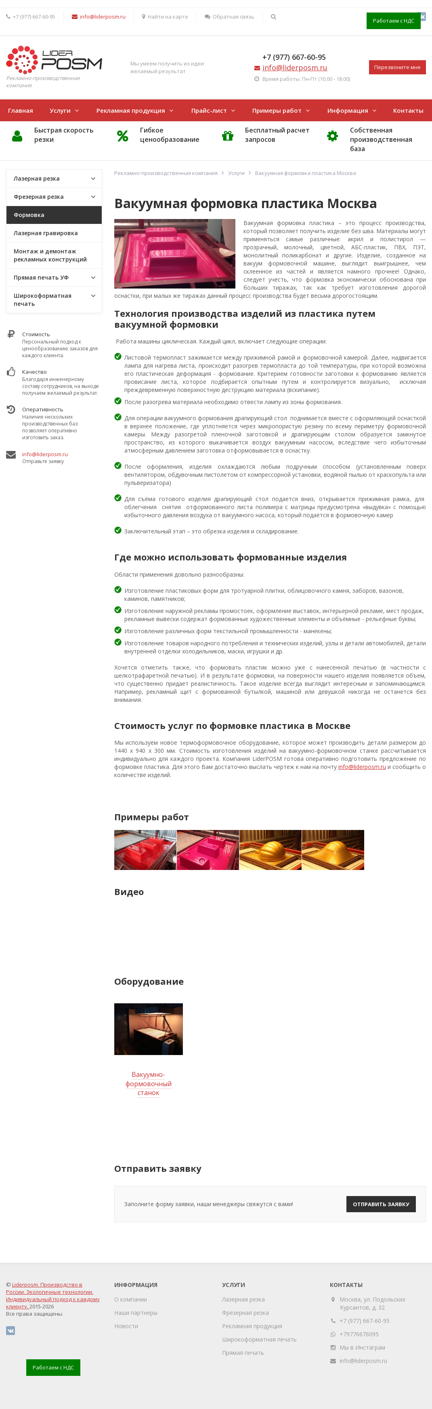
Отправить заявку (381, 1204)
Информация (347, 110)
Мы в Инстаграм (362, 1347)
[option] (145, 850)
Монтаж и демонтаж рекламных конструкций (50, 255)
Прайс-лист (209, 110)
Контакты (408, 110)
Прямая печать (243, 1352)
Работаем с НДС (393, 20)
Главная (20, 110)
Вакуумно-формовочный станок (149, 1083)
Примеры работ (277, 110)
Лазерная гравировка (46, 233)
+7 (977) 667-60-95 (294, 57)
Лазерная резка (37, 178)
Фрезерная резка (39, 196)
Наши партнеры (135, 1312)
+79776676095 (359, 1334)
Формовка (29, 215)
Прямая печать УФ (41, 277)
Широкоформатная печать (42, 299)
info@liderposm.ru (362, 767)
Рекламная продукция (130, 110)
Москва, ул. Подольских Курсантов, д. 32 (372, 1303)
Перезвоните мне (397, 67)
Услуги (60, 110)
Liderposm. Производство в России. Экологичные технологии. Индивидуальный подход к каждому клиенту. (53, 1295)
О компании (130, 1299)
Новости (126, 1326)
